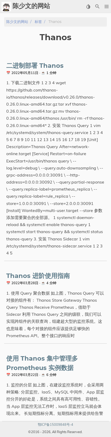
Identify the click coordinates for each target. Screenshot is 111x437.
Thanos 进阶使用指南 (38, 276)
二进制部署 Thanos (35, 66)
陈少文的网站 (17, 22)
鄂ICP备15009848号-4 (55, 424)
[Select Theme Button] (88, 6)
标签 (38, 22)
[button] (106, 6)
